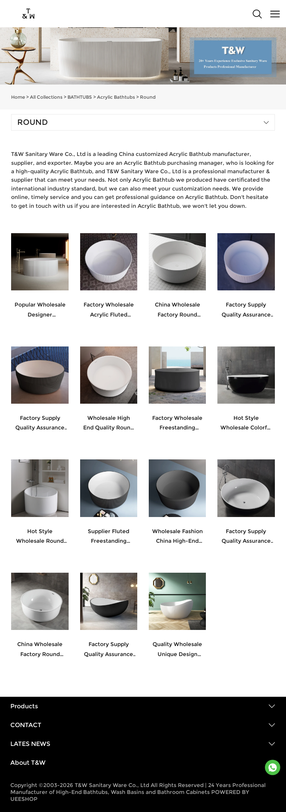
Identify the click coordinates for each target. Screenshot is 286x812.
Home (18, 97)
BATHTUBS (79, 97)
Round (148, 97)
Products (24, 706)
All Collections (46, 97)
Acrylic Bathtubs (116, 97)
